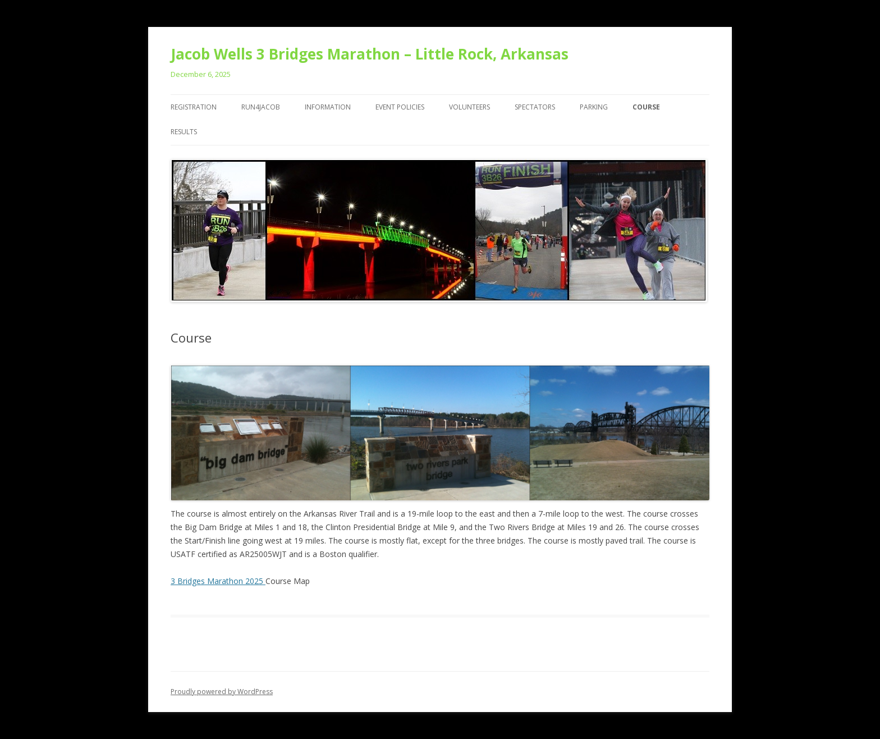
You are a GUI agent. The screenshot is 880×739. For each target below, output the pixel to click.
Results (184, 131)
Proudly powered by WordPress (222, 691)
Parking (594, 107)
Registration (194, 107)
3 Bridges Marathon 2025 (218, 581)
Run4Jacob (260, 107)
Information (328, 107)
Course (646, 107)
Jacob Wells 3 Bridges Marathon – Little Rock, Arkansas (370, 54)
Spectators (535, 107)
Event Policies (399, 107)
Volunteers (469, 107)
